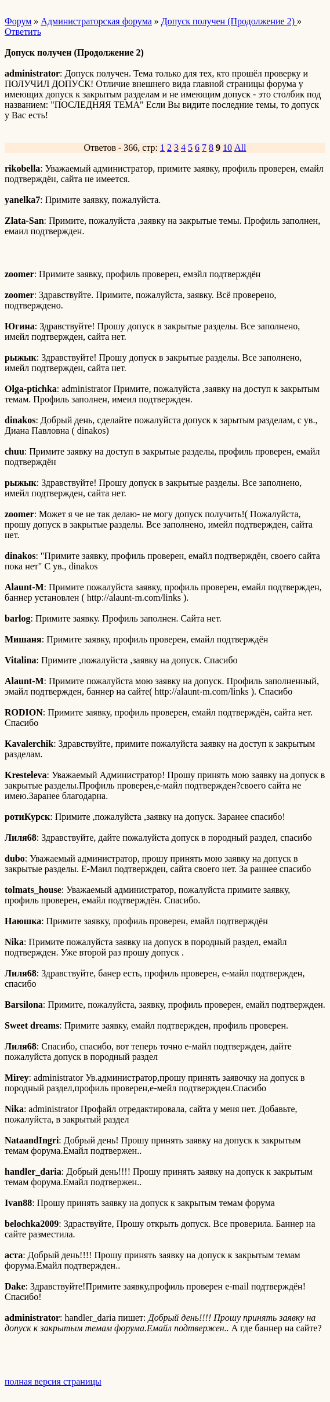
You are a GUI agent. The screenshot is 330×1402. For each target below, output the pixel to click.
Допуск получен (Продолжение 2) (229, 21)
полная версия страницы (53, 1381)
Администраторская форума (96, 21)
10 (227, 147)
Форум (18, 21)
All (240, 147)
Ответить (23, 32)
